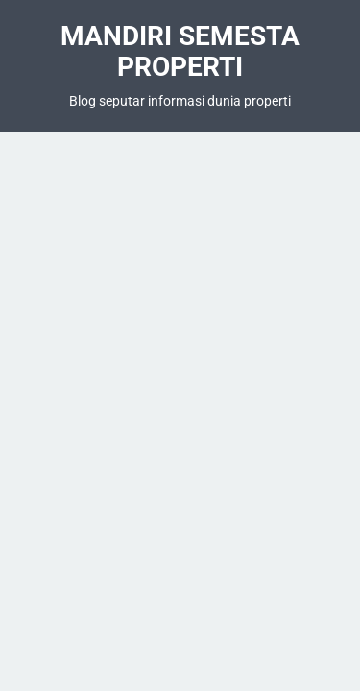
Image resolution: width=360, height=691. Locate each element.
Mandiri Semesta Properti (180, 51)
